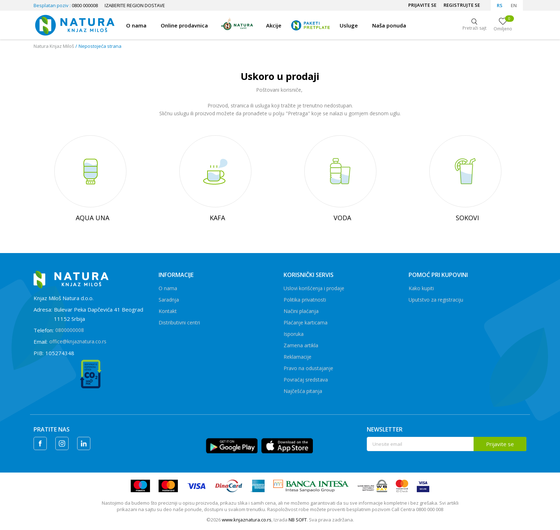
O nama (168, 288)
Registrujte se (462, 5)
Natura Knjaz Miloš (54, 46)
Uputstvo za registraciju (436, 299)
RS (499, 5)
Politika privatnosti (305, 299)
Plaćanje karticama (306, 322)
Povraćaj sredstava (306, 379)
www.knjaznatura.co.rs (246, 519)
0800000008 (69, 330)
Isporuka (294, 333)
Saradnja (169, 299)
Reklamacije (297, 356)
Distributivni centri (179, 322)
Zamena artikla (301, 345)
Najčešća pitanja (303, 391)
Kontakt (168, 311)
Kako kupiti (421, 288)
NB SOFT (298, 519)
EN (514, 5)
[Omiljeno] (503, 25)
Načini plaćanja (301, 311)
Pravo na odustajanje (308, 368)
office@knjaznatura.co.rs (77, 341)
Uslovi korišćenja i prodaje (314, 288)
